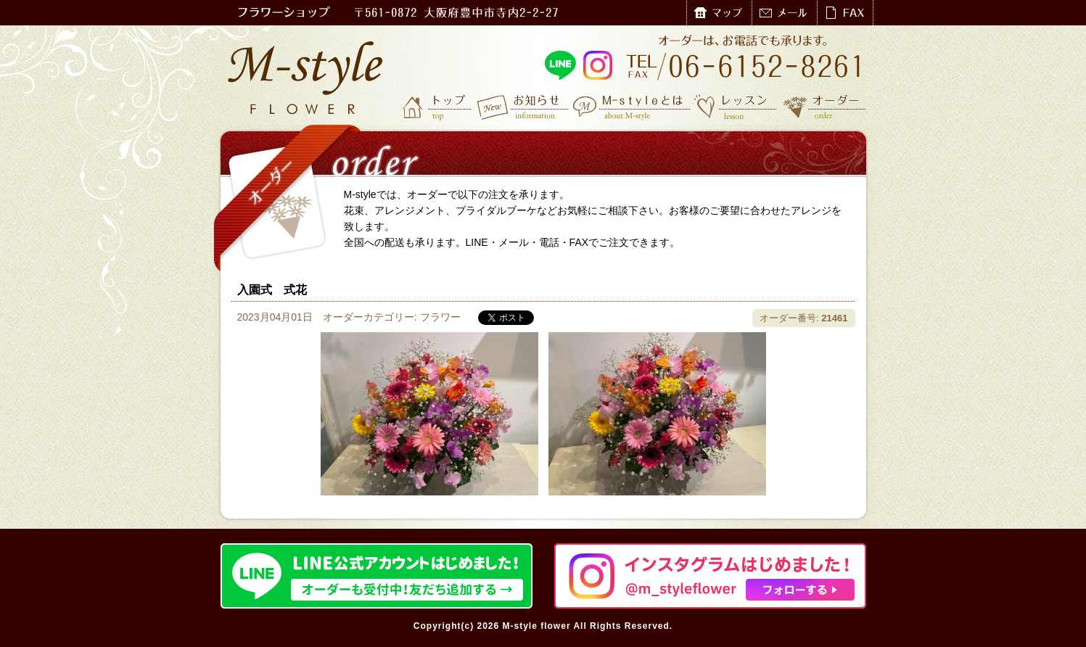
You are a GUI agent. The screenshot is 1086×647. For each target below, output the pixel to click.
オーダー (824, 106)
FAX (845, 12)
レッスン (735, 106)
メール (784, 12)
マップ (719, 12)
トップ (438, 106)
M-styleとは (632, 106)
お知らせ (523, 106)
